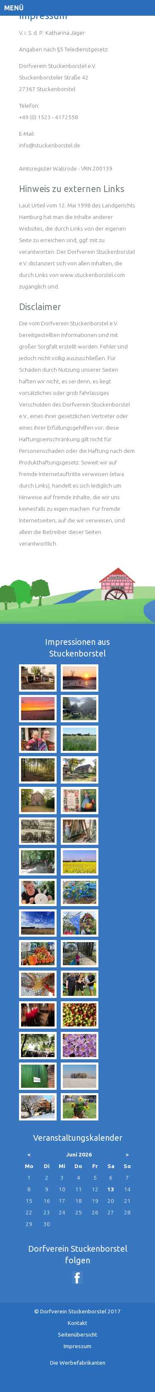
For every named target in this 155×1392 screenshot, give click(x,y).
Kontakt (77, 1323)
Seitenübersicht (77, 1334)
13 (110, 1189)
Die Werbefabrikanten (77, 1362)
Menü (14, 8)
